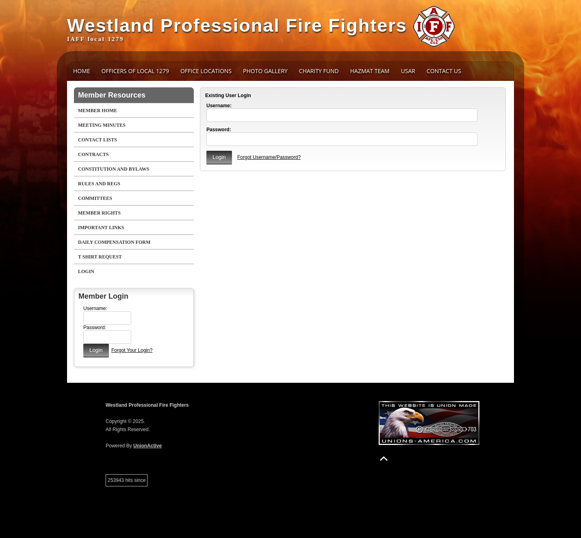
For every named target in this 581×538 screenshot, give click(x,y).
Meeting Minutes (102, 125)
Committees (95, 198)
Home (81, 71)
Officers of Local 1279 (135, 71)
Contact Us (444, 71)
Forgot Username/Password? (269, 157)
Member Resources (111, 95)
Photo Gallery (265, 71)
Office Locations (206, 71)
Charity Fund (319, 71)
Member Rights (99, 213)
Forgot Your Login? (131, 350)
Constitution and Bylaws (113, 169)
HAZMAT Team (370, 71)
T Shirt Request (100, 257)
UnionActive (147, 446)
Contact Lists (97, 140)
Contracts (93, 154)
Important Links (101, 227)
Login (86, 271)
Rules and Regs (99, 184)
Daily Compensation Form (114, 242)
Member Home (97, 110)
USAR (408, 71)
